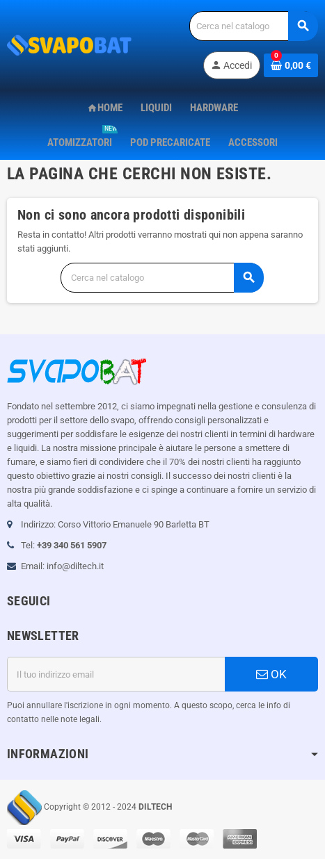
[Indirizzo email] (116, 674)
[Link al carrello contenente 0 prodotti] (291, 65)
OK (271, 674)
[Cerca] (253, 26)
